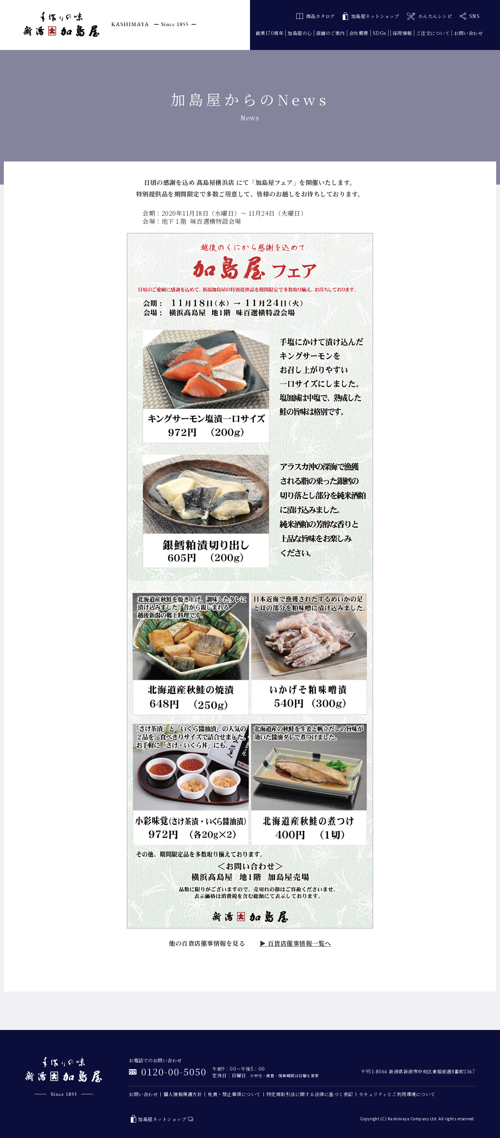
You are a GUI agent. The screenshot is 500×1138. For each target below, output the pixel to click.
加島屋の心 (300, 33)
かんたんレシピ (429, 16)
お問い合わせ (468, 33)
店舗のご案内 (330, 33)
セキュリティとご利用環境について (397, 1094)
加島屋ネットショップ (371, 16)
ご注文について (433, 33)
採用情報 (402, 33)
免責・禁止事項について (234, 1094)
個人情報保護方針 (182, 1094)
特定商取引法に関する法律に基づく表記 (310, 1094)
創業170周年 (270, 33)
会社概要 (358, 33)
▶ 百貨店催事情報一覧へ (295, 943)
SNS (470, 16)
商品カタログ (315, 16)
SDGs (379, 33)
